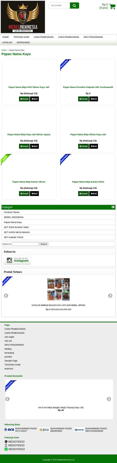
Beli (34, 99)
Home (4, 50)
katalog (8, 349)
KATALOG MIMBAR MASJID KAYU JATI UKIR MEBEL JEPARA (58, 305)
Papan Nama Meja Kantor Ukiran (28, 182)
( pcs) (104, 6)
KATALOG (7, 42)
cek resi (8, 341)
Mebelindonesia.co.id (65, 460)
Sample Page (11, 361)
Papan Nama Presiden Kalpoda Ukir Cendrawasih (88, 87)
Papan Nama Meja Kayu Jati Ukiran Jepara (28, 134)
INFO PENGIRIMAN (93, 37)
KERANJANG (23, 42)
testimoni (9, 368)
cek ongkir (9, 337)
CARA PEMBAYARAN (68, 37)
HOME (5, 37)
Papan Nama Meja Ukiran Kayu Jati (88, 134)
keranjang (9, 353)
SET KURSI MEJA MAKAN (17, 232)
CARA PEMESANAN (44, 37)
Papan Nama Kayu (13, 222)
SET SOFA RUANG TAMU (16, 227)
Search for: (6, 244)
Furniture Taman (12, 212)
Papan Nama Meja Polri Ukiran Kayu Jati (29, 87)
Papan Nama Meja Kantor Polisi (88, 182)
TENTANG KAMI (21, 37)
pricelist (8, 357)
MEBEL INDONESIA (13, 217)
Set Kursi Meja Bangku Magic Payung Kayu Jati (60, 407)
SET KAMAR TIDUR (13, 237)
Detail (24, 99)
